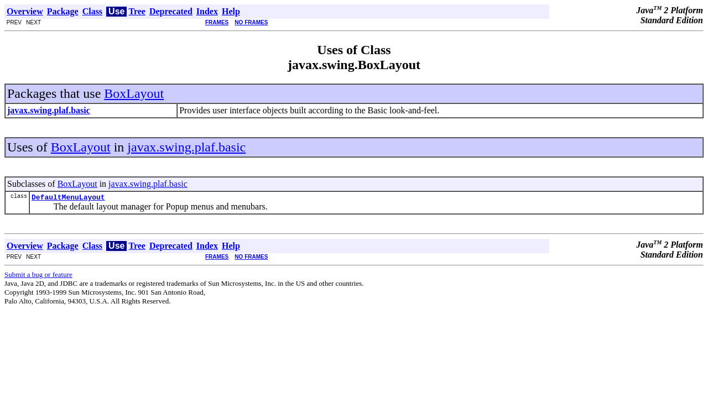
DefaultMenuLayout (68, 198)
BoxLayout (134, 93)
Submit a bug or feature (38, 276)
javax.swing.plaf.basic (186, 147)
